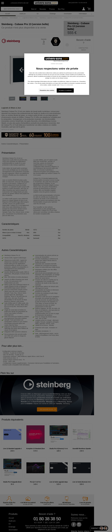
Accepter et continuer (65, 90)
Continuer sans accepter (57, 63)
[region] (56, 74)
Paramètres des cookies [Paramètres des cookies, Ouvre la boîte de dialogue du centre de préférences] (47, 90)
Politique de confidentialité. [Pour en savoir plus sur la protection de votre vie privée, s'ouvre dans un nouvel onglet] (66, 85)
